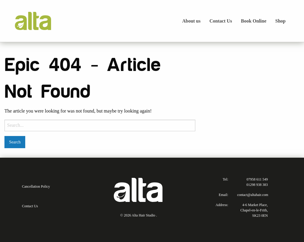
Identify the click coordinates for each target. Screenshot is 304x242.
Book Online (253, 20)
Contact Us (220, 20)
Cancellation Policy (36, 186)
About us (191, 20)
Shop (280, 20)
